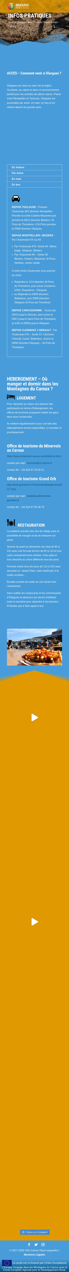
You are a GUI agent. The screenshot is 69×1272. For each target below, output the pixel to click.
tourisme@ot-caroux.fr (39, 463)
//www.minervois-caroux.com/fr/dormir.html (37, 456)
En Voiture (18, 167)
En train (16, 179)
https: (10, 456)
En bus (16, 184)
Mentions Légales (34, 1254)
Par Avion (18, 173)
